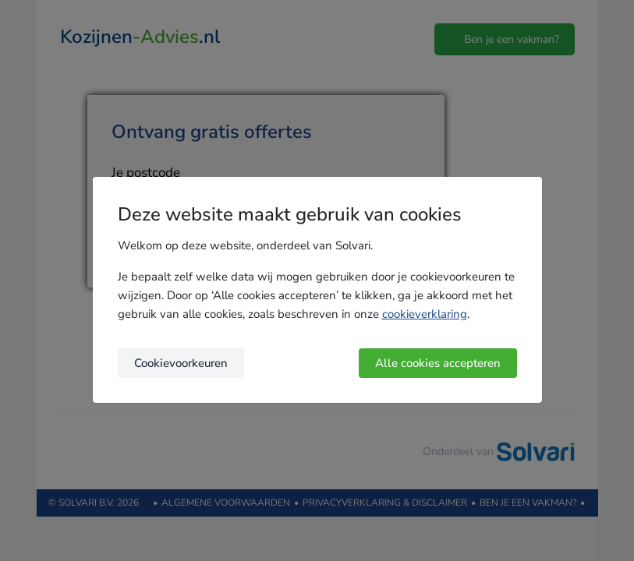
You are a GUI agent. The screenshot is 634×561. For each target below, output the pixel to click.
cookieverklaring (424, 314)
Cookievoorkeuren (181, 363)
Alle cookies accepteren (438, 363)
